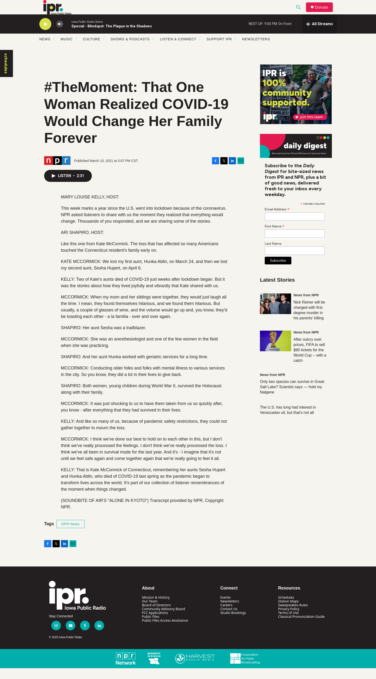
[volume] (60, 35)
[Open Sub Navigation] (54, 50)
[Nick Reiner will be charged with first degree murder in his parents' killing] (275, 314)
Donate (324, 12)
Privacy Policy (288, 619)
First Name (274, 237)
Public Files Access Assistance (165, 631)
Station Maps (288, 612)
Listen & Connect (178, 50)
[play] (45, 35)
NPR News (70, 535)
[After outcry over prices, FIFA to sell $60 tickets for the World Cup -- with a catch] (275, 351)
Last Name (273, 254)
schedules (6, 74)
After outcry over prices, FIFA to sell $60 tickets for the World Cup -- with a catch (310, 360)
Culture (91, 50)
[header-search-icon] (300, 13)
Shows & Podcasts (130, 50)
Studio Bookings (233, 623)
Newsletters (256, 50)
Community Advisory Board (163, 619)
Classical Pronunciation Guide (301, 627)
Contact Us (228, 619)
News (44, 50)
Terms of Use (288, 623)
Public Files (150, 627)
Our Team (150, 612)
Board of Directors (156, 615)
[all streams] (319, 34)
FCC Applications (155, 623)
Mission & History (156, 608)
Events (225, 608)
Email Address (277, 220)
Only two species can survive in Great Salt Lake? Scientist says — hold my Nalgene (292, 397)
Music (67, 50)
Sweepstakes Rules (293, 615)
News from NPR (306, 306)
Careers (226, 615)
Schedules (286, 608)
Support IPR (219, 50)
